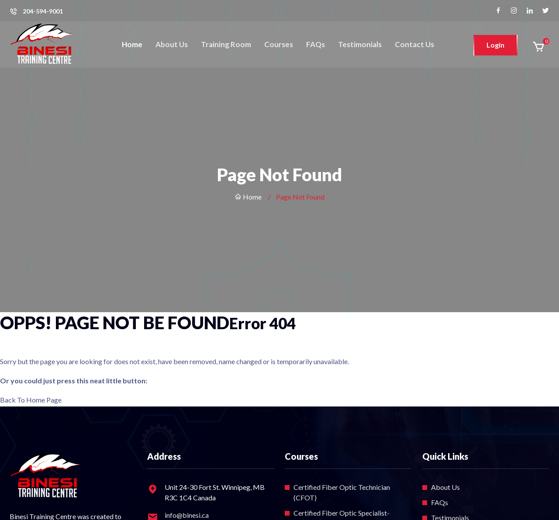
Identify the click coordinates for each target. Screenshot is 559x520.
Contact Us (414, 44)
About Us (171, 44)
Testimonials (360, 44)
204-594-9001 (43, 11)
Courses (278, 44)
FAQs (315, 44)
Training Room (226, 44)
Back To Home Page (31, 400)
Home (132, 44)
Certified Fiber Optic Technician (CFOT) (341, 492)
